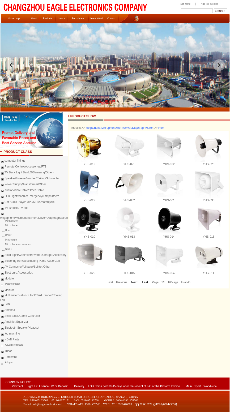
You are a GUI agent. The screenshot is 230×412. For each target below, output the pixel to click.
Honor (62, 18)
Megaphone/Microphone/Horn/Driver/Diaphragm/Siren (34, 215)
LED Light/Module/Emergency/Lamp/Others (29, 196)
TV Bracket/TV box (14, 208)
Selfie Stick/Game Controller (20, 316)
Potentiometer (12, 284)
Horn (5, 230)
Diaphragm (8, 239)
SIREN (6, 249)
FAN (5, 304)
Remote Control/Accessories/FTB (23, 167)
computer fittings (12, 161)
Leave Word (96, 18)
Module (7, 279)
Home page (14, 18)
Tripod (6, 351)
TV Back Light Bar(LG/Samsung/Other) (27, 173)
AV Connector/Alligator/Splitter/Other (25, 267)
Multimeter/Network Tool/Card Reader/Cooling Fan (31, 298)
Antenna (7, 310)
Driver (5, 235)
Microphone (8, 225)
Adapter (8, 362)
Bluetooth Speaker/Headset (19, 328)
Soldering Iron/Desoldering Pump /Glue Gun (30, 261)
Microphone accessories (15, 244)
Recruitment (78, 18)
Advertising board (13, 344)
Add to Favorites (209, 4)
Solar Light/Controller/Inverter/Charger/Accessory (33, 255)
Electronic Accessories (16, 273)
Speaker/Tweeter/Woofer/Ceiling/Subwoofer (30, 179)
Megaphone (9, 220)
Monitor (7, 290)
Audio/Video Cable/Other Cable (22, 191)
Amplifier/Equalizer (14, 322)
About (33, 18)
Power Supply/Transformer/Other (23, 185)
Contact (111, 18)
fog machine (10, 334)
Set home (184, 4)
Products (47, 18)
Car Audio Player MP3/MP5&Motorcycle (27, 202)
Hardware (8, 357)
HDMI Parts (9, 340)
